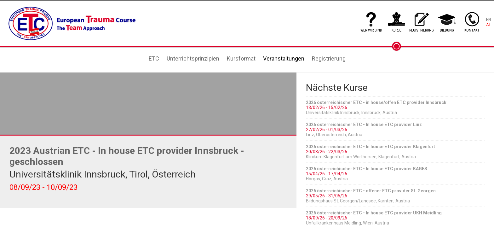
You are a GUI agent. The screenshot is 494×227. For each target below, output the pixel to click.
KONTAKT (472, 30)
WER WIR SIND (371, 30)
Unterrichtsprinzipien (193, 58)
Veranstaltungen (283, 58)
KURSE (396, 30)
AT (488, 24)
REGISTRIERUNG (421, 30)
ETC (154, 58)
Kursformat (241, 58)
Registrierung (329, 58)
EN (488, 19)
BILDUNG (447, 30)
